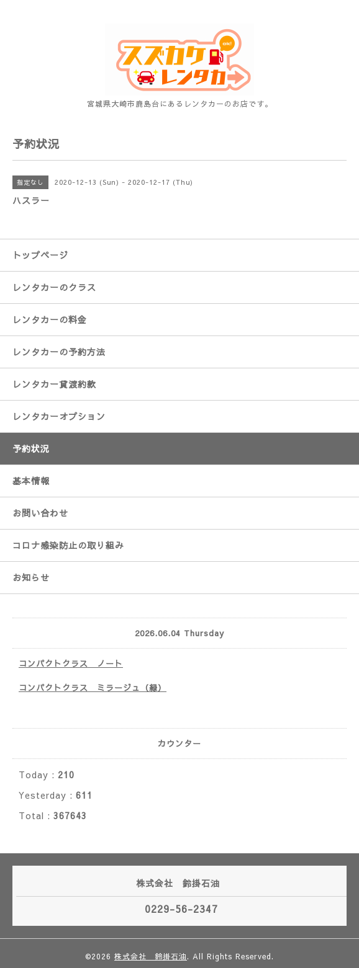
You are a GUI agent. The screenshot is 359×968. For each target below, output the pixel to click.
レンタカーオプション (59, 416)
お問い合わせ (40, 513)
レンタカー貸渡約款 (54, 384)
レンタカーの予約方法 (59, 351)
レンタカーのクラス (54, 287)
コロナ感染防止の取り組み (68, 545)
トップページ (40, 255)
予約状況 (31, 448)
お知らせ (31, 577)
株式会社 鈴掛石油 (150, 956)
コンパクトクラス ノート (71, 663)
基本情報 (31, 480)
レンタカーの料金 (49, 319)
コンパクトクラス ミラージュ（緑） (92, 687)
